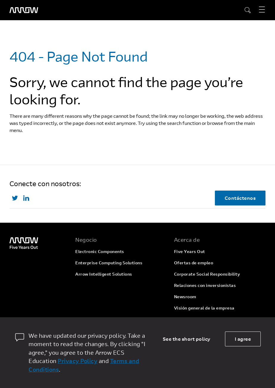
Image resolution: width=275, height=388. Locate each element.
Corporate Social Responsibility (207, 274)
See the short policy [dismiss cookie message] (186, 339)
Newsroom (185, 296)
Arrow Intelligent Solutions (103, 274)
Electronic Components (99, 251)
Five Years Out (189, 251)
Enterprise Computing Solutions (108, 263)
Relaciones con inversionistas (205, 285)
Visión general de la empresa (204, 308)
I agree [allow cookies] (243, 339)
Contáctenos (240, 198)
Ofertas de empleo (193, 263)
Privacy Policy (77, 361)
